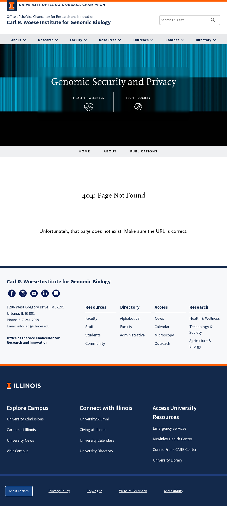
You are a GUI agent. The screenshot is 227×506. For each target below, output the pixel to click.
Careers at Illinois (21, 430)
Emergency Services (169, 428)
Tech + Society (138, 98)
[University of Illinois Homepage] (24, 385)
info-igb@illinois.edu (33, 326)
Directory (203, 39)
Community (95, 343)
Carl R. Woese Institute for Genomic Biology (59, 22)
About (16, 39)
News (159, 318)
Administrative (132, 335)
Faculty (76, 39)
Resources (107, 39)
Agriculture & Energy (200, 343)
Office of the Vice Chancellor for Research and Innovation (50, 16)
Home (84, 151)
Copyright (94, 491)
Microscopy (164, 335)
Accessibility (173, 491)
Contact (172, 39)
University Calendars (97, 440)
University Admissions (25, 419)
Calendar (162, 327)
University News (20, 440)
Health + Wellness (88, 98)
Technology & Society (201, 329)
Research (45, 39)
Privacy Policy (59, 491)
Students (93, 335)
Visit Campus (17, 451)
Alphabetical (130, 318)
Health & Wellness (204, 318)
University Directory (96, 451)
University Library (167, 460)
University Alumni (94, 419)
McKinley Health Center (172, 439)
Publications (144, 151)
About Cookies (19, 491)
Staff (89, 327)
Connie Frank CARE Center (175, 449)
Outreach (141, 39)
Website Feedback (133, 491)
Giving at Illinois (93, 430)
